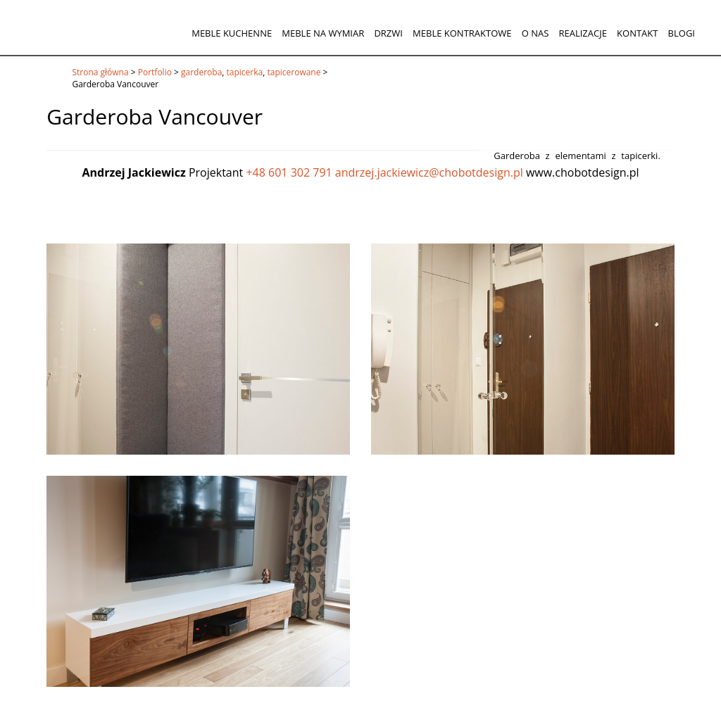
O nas (535, 33)
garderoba (201, 72)
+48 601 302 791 (289, 172)
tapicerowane (293, 72)
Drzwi (388, 33)
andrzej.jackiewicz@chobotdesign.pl (429, 172)
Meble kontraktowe (462, 33)
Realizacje (582, 33)
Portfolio (155, 72)
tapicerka (245, 72)
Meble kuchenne (232, 33)
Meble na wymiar (323, 33)
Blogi (681, 33)
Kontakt (637, 33)
